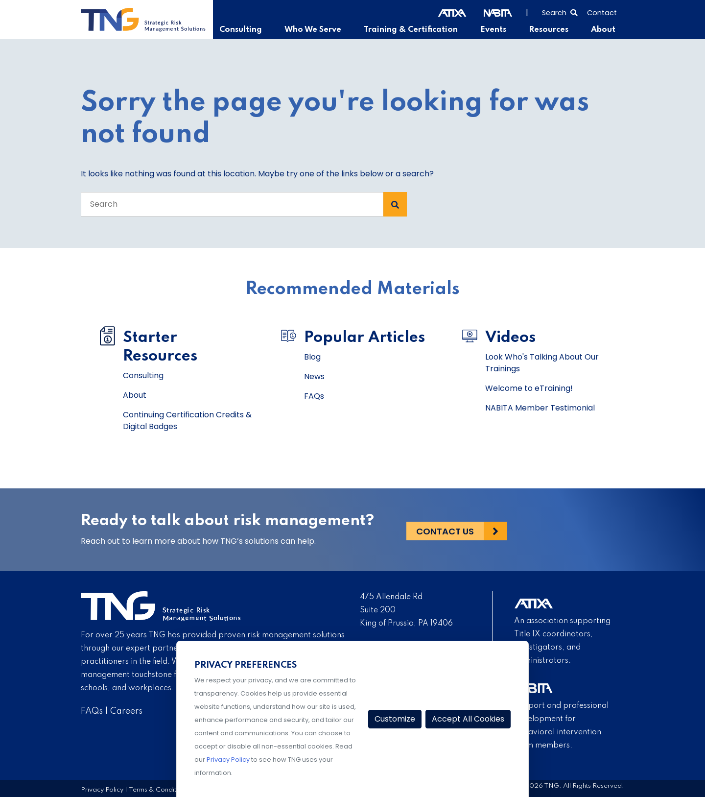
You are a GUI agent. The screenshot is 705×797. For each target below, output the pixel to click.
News (314, 376)
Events (496, 30)
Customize (395, 719)
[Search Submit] (395, 204)
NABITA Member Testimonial (540, 407)
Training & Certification (416, 30)
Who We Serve (321, 30)
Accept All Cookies (468, 719)
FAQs (314, 396)
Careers (126, 711)
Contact (602, 13)
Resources (550, 30)
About (603, 30)
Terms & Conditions (158, 790)
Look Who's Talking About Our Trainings (542, 362)
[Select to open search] (559, 12)
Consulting (251, 30)
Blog (312, 356)
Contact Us (445, 530)
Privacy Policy (102, 790)
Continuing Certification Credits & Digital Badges (187, 420)
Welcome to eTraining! (529, 388)
